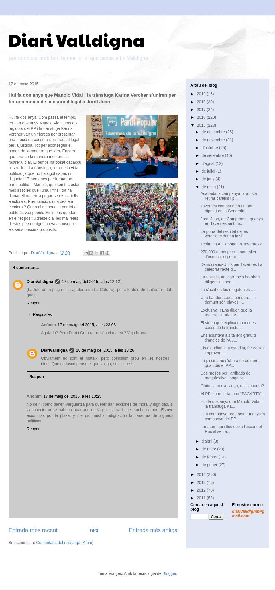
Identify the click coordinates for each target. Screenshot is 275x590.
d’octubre (210, 147)
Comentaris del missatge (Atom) (64, 542)
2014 (202, 474)
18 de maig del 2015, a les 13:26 (105, 350)
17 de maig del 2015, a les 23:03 (87, 324)
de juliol (208, 171)
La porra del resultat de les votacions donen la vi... (224, 234)
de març (209, 449)
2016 (202, 117)
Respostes (42, 314)
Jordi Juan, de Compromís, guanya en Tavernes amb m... (232, 221)
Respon (33, 303)
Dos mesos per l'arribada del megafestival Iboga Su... (226, 375)
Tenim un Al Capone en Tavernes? (231, 244)
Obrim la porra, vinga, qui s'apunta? (232, 385)
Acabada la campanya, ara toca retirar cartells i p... (229, 196)
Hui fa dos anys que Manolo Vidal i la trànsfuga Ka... (231, 404)
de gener (209, 464)
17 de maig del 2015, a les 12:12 (91, 281)
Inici (93, 530)
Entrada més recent (33, 530)
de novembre (213, 140)
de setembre (213, 155)
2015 (202, 125)
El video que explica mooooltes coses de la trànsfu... (228, 325)
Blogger (169, 573)
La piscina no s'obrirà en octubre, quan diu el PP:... (230, 363)
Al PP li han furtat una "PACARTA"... (233, 393)
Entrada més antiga (153, 530)
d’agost (208, 163)
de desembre (213, 132)
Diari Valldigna (77, 40)
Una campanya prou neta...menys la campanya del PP (233, 416)
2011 (202, 498)
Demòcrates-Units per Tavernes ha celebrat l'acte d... (231, 267)
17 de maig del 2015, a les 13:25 (72, 396)
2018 (202, 102)
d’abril (207, 441)
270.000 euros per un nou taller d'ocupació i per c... (228, 254)
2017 (202, 109)
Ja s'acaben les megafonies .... (228, 289)
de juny (208, 179)
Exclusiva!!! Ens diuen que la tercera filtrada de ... (226, 312)
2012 (202, 490)
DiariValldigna (40, 281)
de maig (209, 187)
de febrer (210, 457)
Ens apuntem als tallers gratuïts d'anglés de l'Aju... (229, 337)
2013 (202, 482)
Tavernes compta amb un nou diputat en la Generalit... (227, 208)
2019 (202, 94)
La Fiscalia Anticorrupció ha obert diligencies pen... (230, 279)
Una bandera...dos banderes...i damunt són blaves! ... (228, 300)
